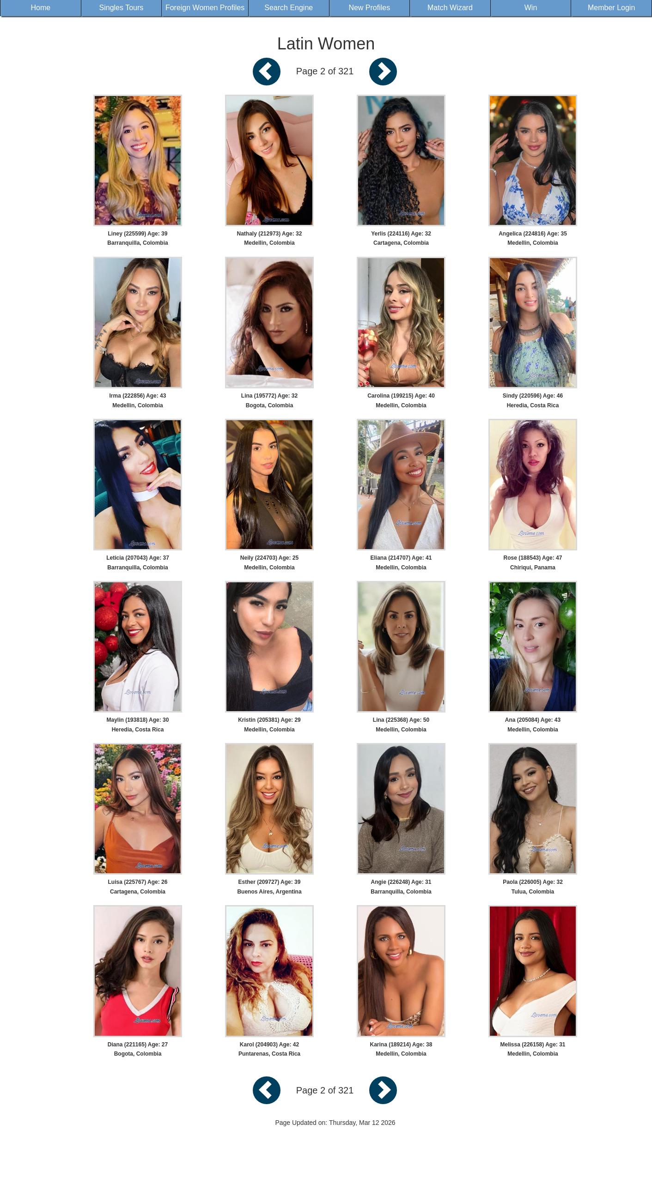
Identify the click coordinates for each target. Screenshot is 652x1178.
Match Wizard (450, 8)
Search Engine (288, 8)
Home (40, 8)
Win (530, 8)
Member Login (611, 8)
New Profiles (369, 8)
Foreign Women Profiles (204, 8)
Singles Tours (121, 8)
